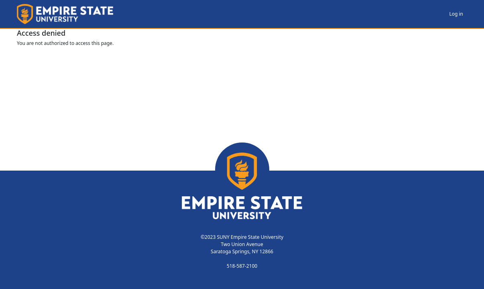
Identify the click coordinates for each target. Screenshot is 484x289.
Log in (456, 13)
